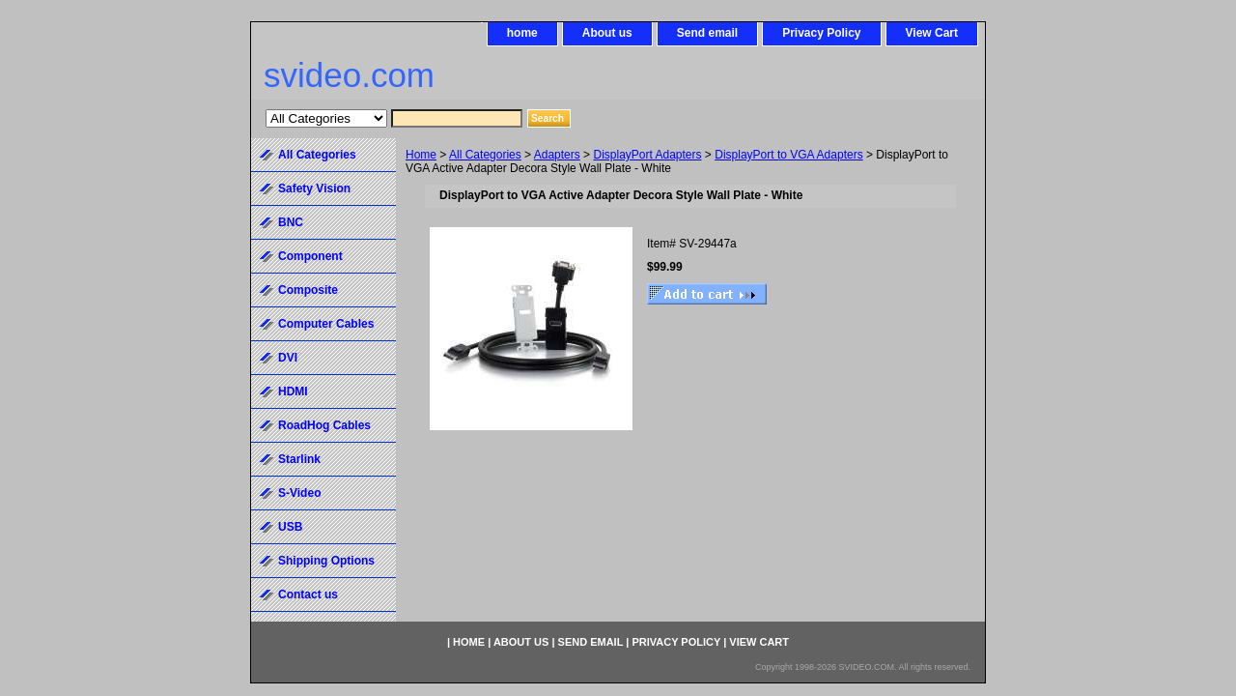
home (522, 33)
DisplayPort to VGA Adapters (788, 154)
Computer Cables (326, 324)
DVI (287, 357)
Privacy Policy (821, 33)
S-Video (299, 493)
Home (421, 154)
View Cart (932, 33)
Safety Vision (314, 188)
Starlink (299, 459)
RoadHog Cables (324, 425)
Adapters (557, 154)
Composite (308, 290)
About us (607, 33)
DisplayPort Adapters (647, 154)
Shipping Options (326, 560)
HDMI (293, 391)
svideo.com (349, 75)
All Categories (485, 154)
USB (290, 527)
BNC (290, 222)
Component (310, 256)
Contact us (308, 594)
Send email (707, 33)
